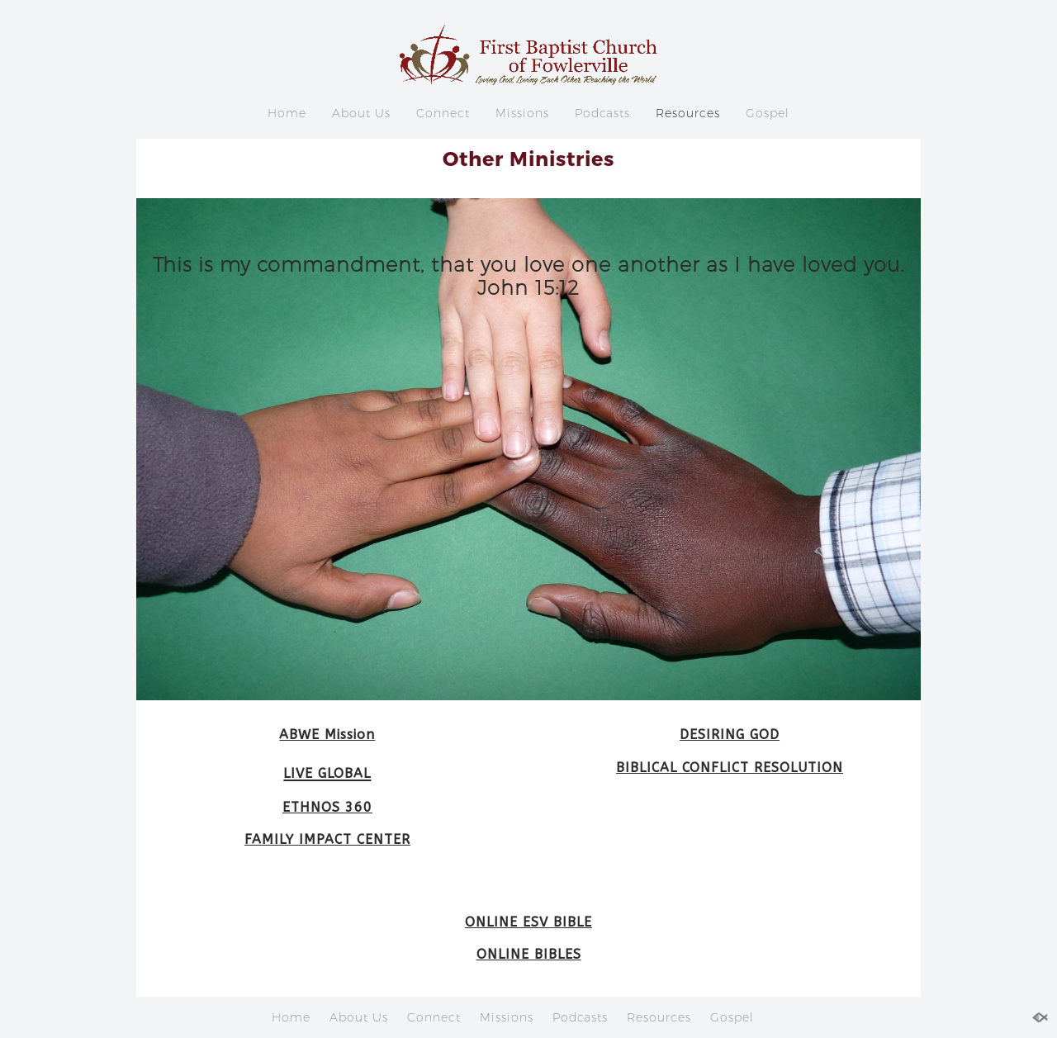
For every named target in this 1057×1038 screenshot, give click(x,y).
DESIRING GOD (730, 734)
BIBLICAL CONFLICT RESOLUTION (729, 767)
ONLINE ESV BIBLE (528, 922)
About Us (361, 113)
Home (287, 113)
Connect (443, 113)
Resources (688, 113)
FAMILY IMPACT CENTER (327, 839)
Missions (522, 113)
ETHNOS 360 (327, 807)
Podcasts (602, 113)
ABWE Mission (327, 734)
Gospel (767, 113)
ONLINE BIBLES (528, 954)
